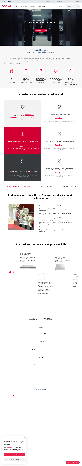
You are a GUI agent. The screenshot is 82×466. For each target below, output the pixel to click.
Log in (77, 1)
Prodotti (16, 6)
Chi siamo (61, 6)
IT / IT (68, 1)
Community (41, 6)
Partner (48, 1)
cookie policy (11, 447)
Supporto (32, 6)
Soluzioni (24, 6)
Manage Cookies (14, 459)
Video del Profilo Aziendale (41, 30)
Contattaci (59, 1)
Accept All (14, 455)
